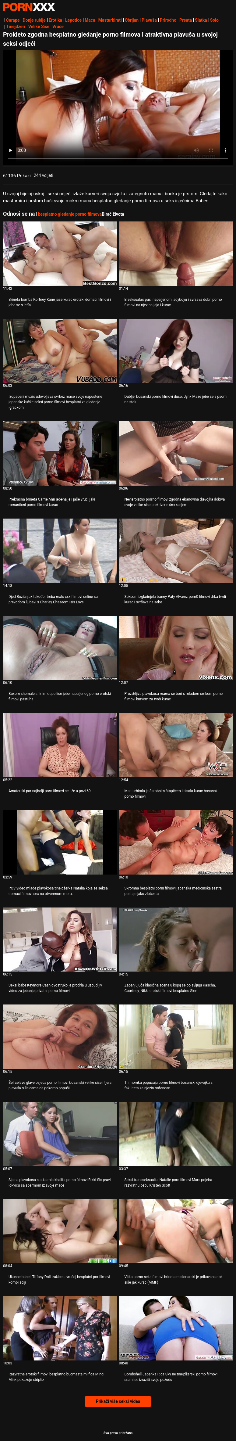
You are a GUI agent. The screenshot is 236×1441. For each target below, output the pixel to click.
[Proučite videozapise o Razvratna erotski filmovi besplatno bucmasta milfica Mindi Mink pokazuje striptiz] (60, 1328)
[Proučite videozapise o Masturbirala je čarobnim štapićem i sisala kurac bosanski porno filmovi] (176, 745)
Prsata (185, 20)
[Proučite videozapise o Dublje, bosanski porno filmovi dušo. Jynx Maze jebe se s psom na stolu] (176, 351)
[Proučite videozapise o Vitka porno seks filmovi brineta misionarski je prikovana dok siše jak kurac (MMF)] (176, 1231)
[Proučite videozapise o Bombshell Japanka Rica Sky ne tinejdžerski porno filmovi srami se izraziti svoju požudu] (176, 1328)
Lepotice (73, 20)
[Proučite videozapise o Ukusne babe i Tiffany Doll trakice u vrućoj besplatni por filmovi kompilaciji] (60, 1231)
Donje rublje (34, 20)
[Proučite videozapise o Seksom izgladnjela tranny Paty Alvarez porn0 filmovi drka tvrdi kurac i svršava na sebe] (176, 551)
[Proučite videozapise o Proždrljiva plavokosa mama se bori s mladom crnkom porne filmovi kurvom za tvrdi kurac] (176, 648)
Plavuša (149, 20)
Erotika (55, 20)
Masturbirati (110, 20)
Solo (214, 20)
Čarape (12, 20)
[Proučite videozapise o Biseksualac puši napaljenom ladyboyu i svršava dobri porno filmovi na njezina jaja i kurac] (176, 253)
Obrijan (132, 20)
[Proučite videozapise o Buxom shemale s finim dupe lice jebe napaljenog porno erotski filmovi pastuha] (60, 648)
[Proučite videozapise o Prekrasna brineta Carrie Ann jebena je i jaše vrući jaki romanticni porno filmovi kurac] (60, 453)
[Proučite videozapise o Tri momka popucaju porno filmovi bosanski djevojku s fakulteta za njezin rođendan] (176, 1036)
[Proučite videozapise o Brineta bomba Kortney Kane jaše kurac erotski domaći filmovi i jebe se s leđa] (60, 253)
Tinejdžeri (15, 26)
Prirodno (168, 20)
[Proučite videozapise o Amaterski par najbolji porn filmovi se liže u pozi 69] (60, 745)
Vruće (58, 26)
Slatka (201, 20)
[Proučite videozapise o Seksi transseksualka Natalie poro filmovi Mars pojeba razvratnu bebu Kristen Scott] (176, 1134)
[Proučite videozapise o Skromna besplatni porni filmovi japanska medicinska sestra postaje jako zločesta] (176, 842)
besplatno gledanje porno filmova (70, 214)
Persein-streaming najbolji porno (29, 7)
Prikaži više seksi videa (118, 1401)
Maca (90, 20)
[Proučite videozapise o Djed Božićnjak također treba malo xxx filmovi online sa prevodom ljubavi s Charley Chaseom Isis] (60, 551)
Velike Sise (38, 26)
